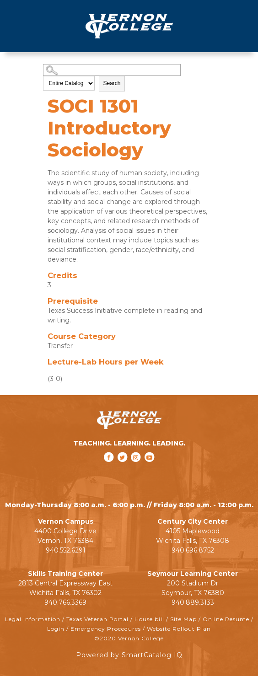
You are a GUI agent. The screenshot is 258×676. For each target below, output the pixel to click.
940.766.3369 (65, 602)
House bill (149, 619)
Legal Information (32, 619)
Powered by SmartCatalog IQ (129, 655)
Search (111, 83)
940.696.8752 (193, 550)
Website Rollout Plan (179, 628)
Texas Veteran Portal (97, 619)
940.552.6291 (66, 550)
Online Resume (226, 619)
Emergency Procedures (105, 628)
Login (55, 628)
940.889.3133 (193, 602)
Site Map (183, 619)
